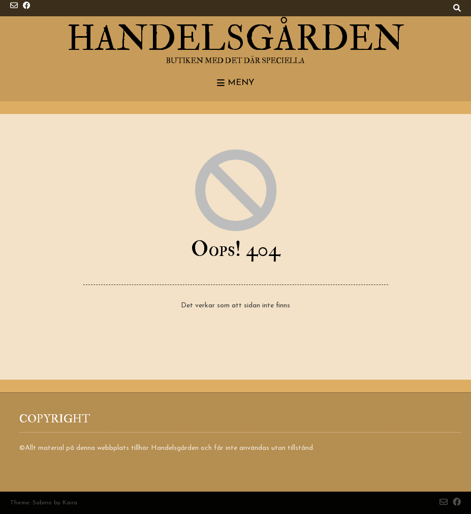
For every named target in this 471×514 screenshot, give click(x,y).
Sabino (42, 503)
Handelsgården (235, 39)
